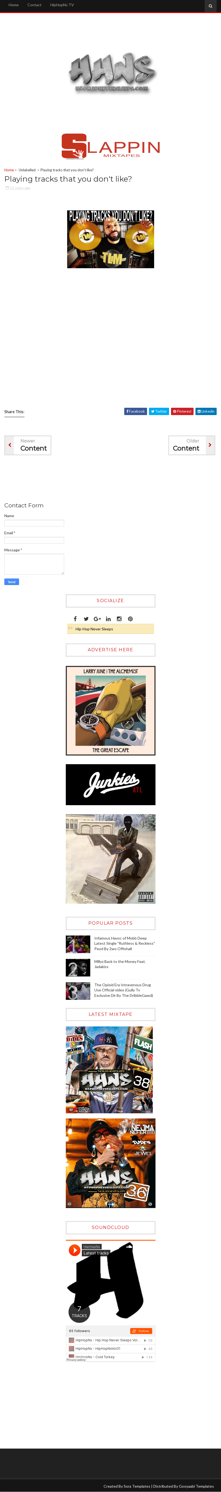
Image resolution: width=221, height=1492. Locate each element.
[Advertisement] (103, 479)
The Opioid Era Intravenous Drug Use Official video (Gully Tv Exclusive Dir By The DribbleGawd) (123, 990)
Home (14, 4)
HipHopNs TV (62, 4)
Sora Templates (137, 1486)
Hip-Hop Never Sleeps (94, 629)
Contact (34, 4)
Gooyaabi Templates (196, 1486)
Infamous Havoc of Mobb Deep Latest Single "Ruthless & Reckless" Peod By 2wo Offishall (124, 943)
